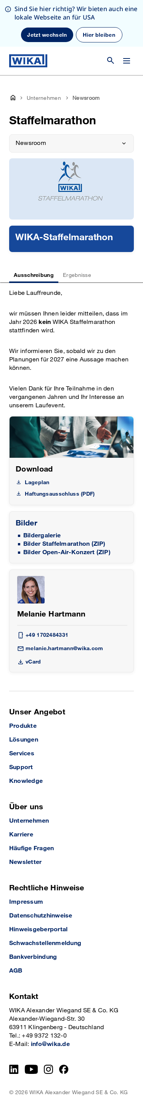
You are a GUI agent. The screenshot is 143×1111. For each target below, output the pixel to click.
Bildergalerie (42, 535)
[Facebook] (64, 1069)
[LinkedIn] (14, 1069)
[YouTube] (31, 1069)
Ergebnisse (77, 275)
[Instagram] (48, 1069)
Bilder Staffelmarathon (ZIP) (64, 544)
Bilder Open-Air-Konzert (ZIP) (67, 552)
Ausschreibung (34, 275)
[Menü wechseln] (126, 61)
